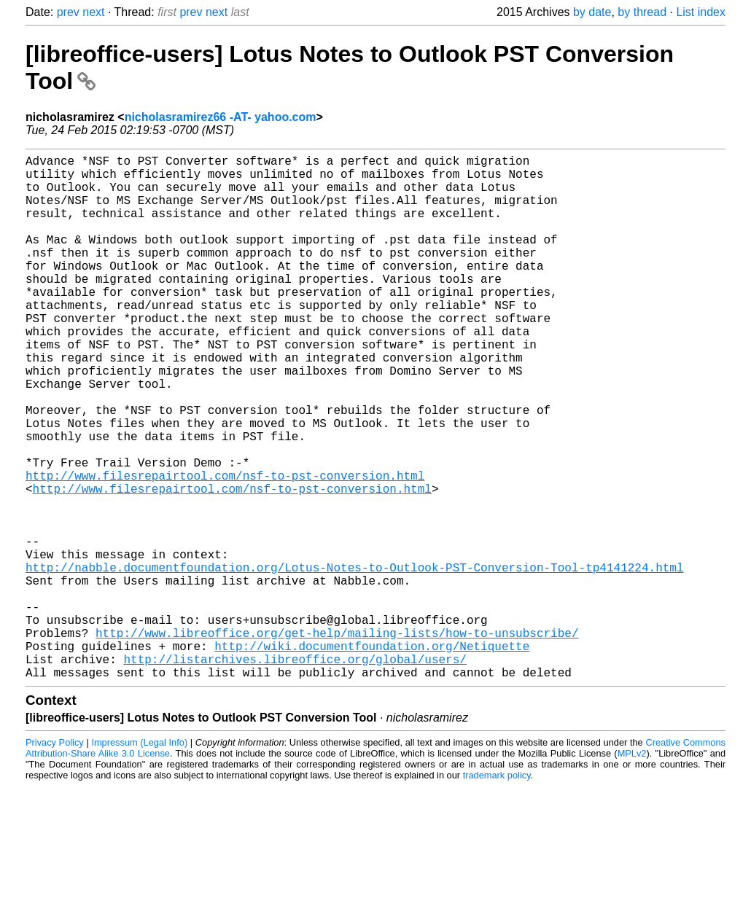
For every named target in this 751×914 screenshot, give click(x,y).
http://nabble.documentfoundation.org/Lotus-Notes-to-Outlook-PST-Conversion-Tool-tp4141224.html (354, 660)
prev (68, 12)
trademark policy (497, 891)
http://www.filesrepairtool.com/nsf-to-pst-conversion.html (225, 548)
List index (700, 12)
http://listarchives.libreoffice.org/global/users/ (294, 773)
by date (592, 12)
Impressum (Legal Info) (139, 859)
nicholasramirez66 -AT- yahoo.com (220, 117)
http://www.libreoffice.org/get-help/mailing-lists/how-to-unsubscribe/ (337, 741)
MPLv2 (632, 869)
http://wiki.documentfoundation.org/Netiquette (371, 757)
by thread (642, 12)
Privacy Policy (55, 859)
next (93, 12)
